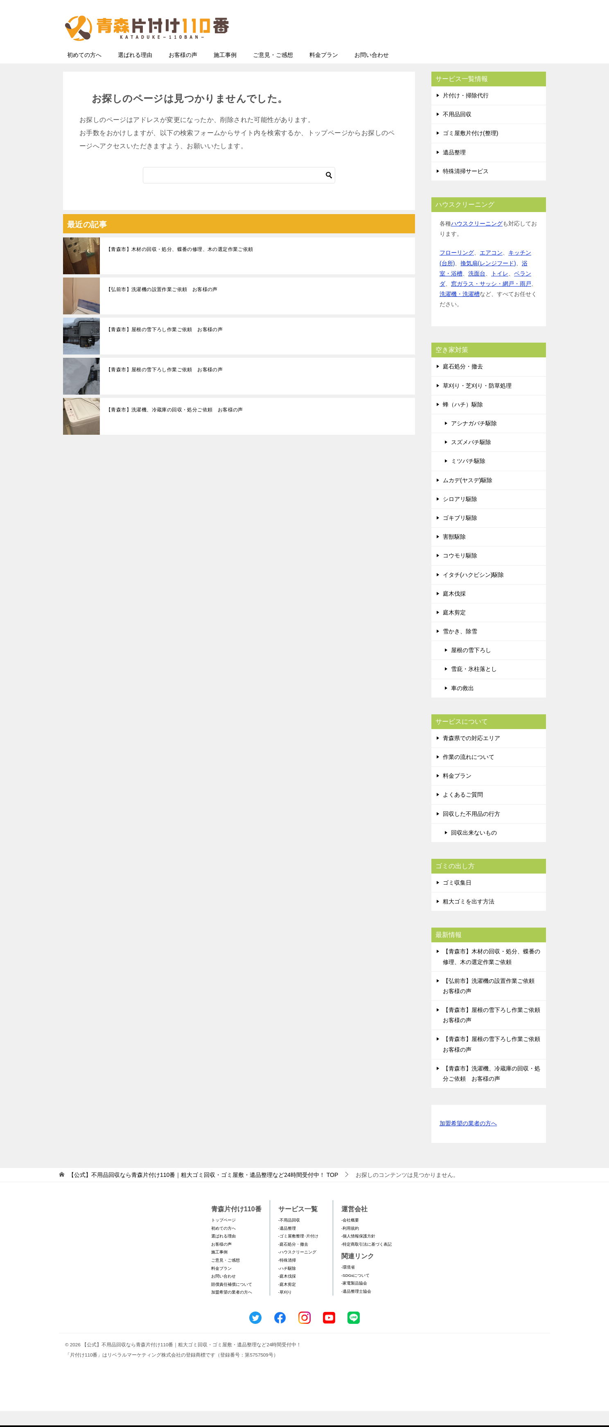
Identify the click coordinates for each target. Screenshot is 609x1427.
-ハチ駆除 (287, 1284)
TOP (203, 1191)
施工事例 (225, 71)
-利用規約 (350, 1244)
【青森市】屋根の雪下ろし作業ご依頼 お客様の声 (164, 345)
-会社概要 (350, 1236)
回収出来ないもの (474, 848)
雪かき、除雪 (460, 647)
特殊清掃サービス (466, 187)
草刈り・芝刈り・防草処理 (477, 401)
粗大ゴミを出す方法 (468, 917)
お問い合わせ (371, 71)
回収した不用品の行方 (471, 829)
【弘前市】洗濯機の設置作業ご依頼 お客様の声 (162, 305)
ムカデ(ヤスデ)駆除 (467, 496)
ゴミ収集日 (457, 898)
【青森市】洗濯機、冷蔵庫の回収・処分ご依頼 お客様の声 (174, 426)
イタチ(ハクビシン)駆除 (473, 590)
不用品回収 (457, 130)
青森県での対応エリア (471, 754)
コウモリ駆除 (460, 571)
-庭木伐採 (287, 1292)
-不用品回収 (289, 1236)
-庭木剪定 (287, 1300)
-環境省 (348, 1283)
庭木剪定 (454, 628)
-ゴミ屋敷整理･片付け (298, 1252)
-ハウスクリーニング (297, 1268)
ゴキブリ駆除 (460, 534)
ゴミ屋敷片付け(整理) (470, 149)
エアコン (491, 268)
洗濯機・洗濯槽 (460, 310)
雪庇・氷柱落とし (474, 685)
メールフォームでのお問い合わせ (469, 48)
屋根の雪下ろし (471, 666)
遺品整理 (454, 168)
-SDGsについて (355, 1291)
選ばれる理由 (135, 71)
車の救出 (462, 704)
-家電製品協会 (354, 1299)
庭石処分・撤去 (463, 382)
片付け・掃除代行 (466, 111)
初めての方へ (84, 71)
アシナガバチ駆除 (474, 439)
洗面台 (476, 289)
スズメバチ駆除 (471, 458)
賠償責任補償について (231, 1300)
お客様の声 (183, 71)
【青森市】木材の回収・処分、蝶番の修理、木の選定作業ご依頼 (179, 265)
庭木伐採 (454, 609)
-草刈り (285, 1308)
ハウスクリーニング (477, 239)
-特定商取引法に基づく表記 (366, 1260)
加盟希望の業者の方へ (468, 1140)
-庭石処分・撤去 (293, 1260)
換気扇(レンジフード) (488, 279)
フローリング (457, 268)
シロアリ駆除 (460, 515)
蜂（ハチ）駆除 (463, 420)
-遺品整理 (287, 1244)
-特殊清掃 (287, 1276)
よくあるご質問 (463, 810)
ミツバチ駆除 (468, 477)
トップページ (223, 1236)
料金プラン (323, 71)
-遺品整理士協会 (356, 1307)
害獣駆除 (454, 552)
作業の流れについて (468, 773)
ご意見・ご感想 (273, 71)
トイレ (499, 289)
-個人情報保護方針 (358, 1252)
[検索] (239, 191)
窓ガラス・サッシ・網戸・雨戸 (491, 299)
